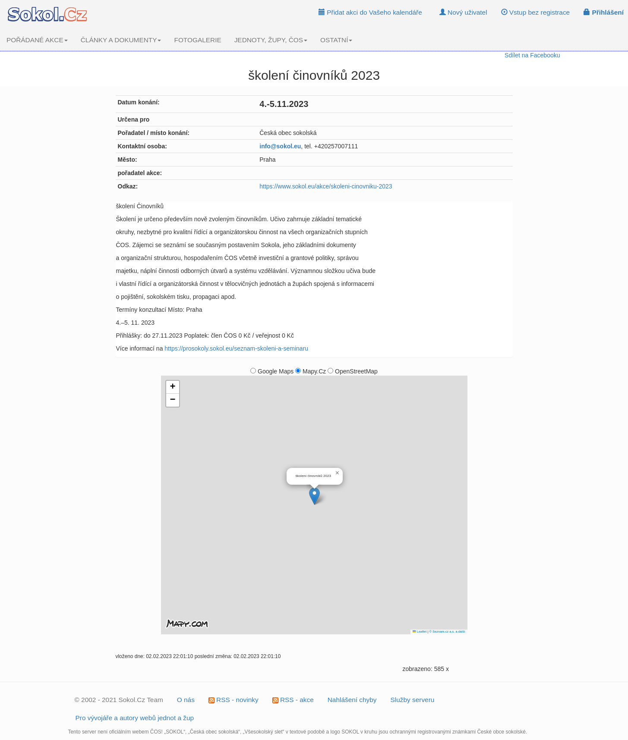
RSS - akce (293, 699)
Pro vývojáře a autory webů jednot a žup (135, 717)
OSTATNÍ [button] (336, 40)
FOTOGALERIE (197, 40)
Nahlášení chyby (352, 699)
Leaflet (419, 631)
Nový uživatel (463, 12)
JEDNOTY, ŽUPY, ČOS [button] (270, 40)
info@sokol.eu (280, 146)
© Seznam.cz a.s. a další (447, 631)
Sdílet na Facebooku (532, 55)
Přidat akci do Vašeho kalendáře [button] (370, 12)
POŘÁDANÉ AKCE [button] (37, 40)
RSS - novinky (233, 699)
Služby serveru (413, 699)
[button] (314, 496)
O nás (186, 699)
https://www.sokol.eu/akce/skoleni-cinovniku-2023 (325, 186)
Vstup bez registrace (535, 12)
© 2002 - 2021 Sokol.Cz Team (119, 699)
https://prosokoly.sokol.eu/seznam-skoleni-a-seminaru (236, 348)
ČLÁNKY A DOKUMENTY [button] (121, 40)
